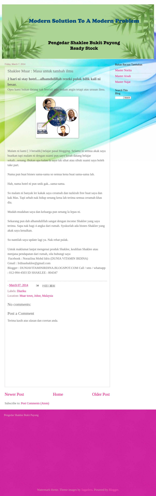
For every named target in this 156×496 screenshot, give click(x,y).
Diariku (21, 291)
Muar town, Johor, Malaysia (36, 295)
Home (58, 394)
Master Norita (123, 70)
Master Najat (123, 81)
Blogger (113, 489)
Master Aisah (123, 76)
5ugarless (86, 489)
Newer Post (14, 394)
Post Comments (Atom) (35, 403)
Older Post (101, 394)
